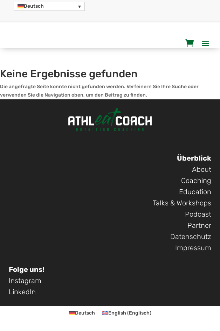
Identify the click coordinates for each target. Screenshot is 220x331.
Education (195, 192)
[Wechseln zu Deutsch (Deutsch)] (81, 313)
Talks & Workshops (182, 203)
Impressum (193, 248)
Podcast (198, 214)
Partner (199, 225)
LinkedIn (22, 292)
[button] (49, 6)
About (201, 169)
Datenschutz (190, 236)
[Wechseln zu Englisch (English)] (126, 313)
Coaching (196, 180)
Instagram (25, 280)
